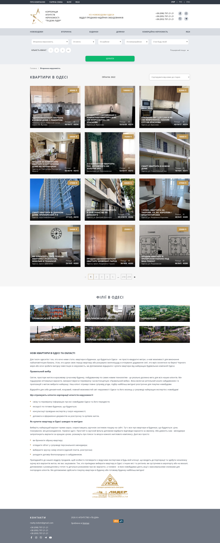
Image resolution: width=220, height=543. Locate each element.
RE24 (77, 2)
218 (124, 276)
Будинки (93, 31)
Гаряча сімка (56, 2)
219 (129, 276)
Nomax (86, 523)
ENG (188, 2)
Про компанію (37, 2)
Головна (33, 68)
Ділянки (120, 31)
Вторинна (66, 31)
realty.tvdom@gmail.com (41, 523)
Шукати (110, 58)
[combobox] (83, 41)
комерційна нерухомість (155, 31)
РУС (180, 2)
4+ (68, 50)
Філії (69, 2)
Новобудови (36, 31)
